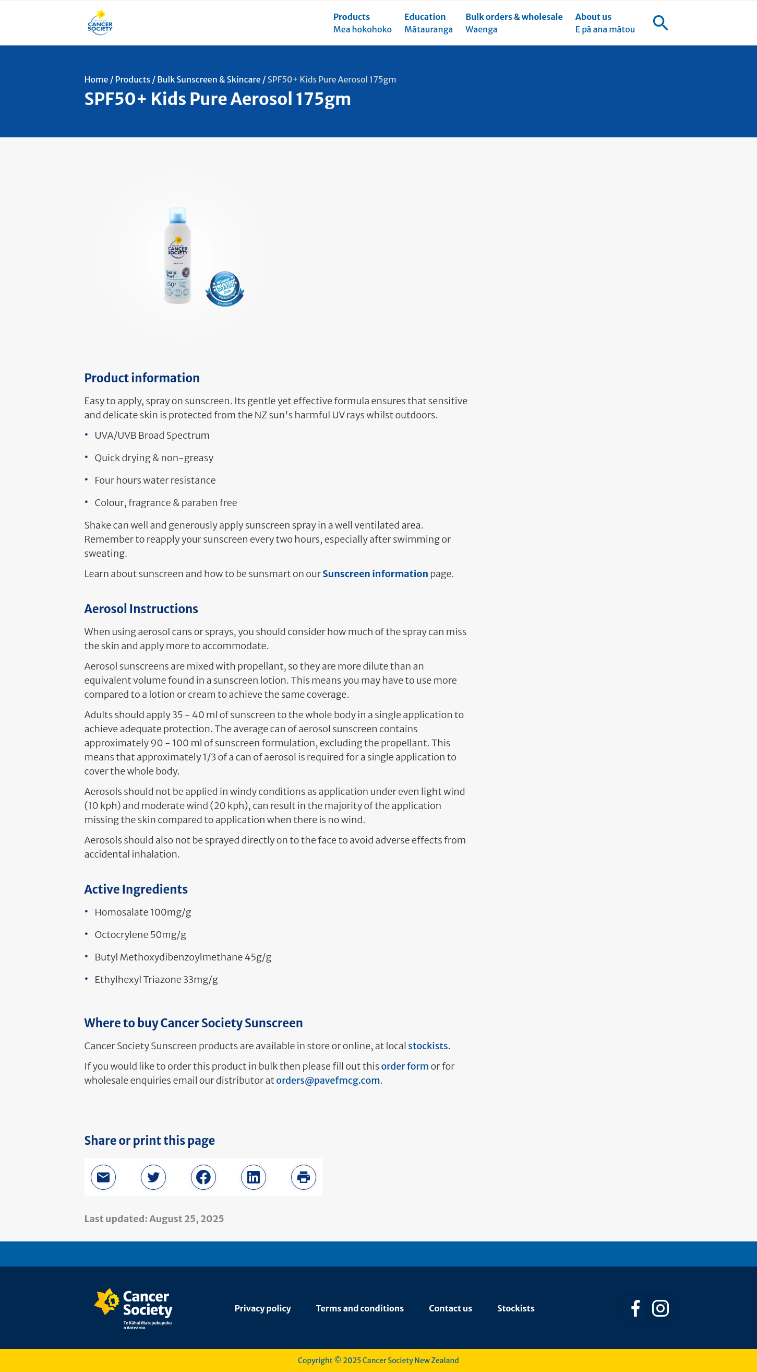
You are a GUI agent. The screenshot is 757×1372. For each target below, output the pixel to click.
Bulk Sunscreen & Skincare (209, 79)
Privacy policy (263, 1308)
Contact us (450, 1308)
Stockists (516, 1308)
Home (97, 79)
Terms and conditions (360, 1308)
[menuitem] (362, 23)
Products (133, 79)
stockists (428, 1046)
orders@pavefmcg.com (328, 1080)
